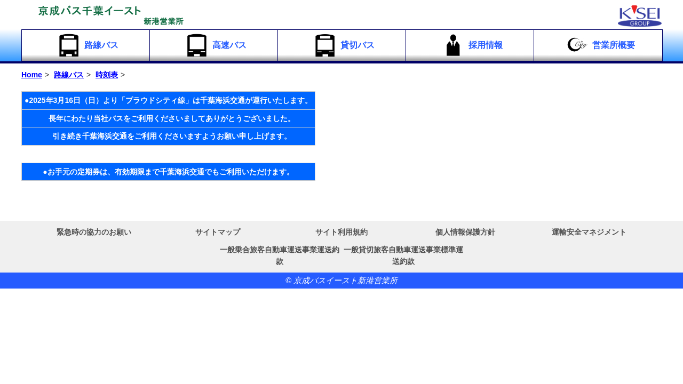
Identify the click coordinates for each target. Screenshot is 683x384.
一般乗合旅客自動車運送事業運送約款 (279, 255)
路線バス (87, 45)
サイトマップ (217, 232)
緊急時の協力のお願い (94, 232)
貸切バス (343, 45)
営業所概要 (599, 45)
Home (31, 74)
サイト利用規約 (341, 232)
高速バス (215, 45)
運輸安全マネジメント (589, 232)
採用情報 (471, 45)
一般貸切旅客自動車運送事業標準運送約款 (403, 255)
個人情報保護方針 (465, 232)
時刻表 (107, 74)
